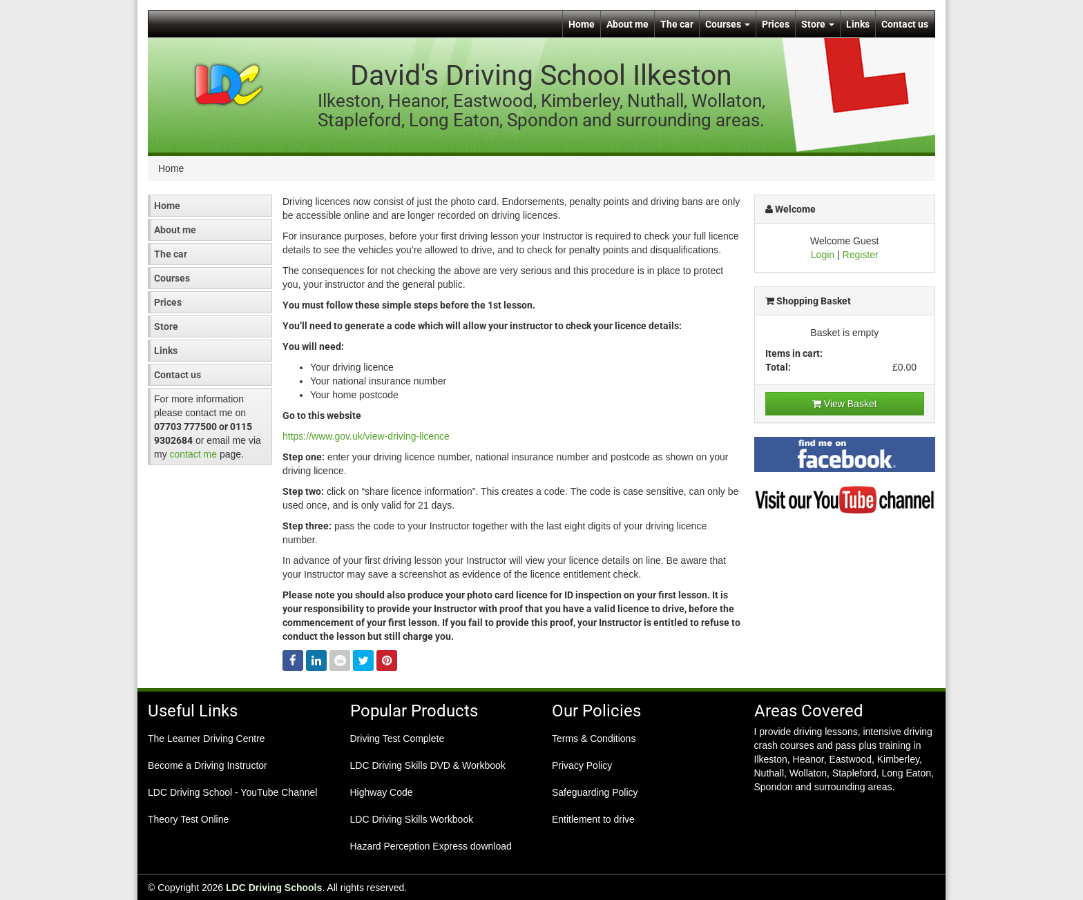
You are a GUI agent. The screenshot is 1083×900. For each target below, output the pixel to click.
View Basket (844, 403)
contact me (193, 454)
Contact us (904, 24)
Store (817, 24)
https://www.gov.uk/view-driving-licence (366, 436)
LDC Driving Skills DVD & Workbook (428, 765)
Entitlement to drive (593, 819)
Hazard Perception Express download (431, 846)
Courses (727, 24)
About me (627, 24)
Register (861, 254)
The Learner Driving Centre (206, 738)
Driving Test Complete (397, 738)
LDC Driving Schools (274, 887)
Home (581, 24)
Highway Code (381, 792)
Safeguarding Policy (595, 792)
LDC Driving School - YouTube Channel (232, 792)
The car (676, 24)
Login (822, 254)
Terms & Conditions (593, 738)
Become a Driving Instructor (207, 765)
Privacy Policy (582, 765)
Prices (775, 24)
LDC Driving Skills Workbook (412, 819)
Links (858, 24)
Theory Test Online (188, 819)
